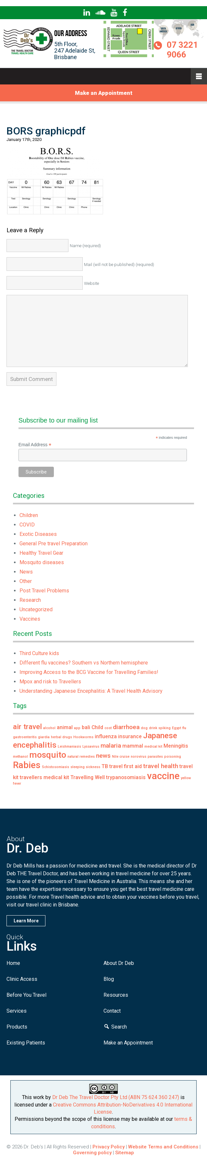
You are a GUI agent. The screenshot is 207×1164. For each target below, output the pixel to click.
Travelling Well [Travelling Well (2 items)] (87, 777)
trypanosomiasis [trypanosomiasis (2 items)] (126, 777)
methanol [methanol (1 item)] (20, 756)
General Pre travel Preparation (53, 543)
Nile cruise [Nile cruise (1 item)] (120, 756)
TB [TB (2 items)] (105, 766)
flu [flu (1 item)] (184, 728)
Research (30, 600)
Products (16, 1027)
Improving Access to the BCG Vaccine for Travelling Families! (88, 672)
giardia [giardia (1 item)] (44, 737)
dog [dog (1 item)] (144, 728)
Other (25, 581)
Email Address (35, 445)
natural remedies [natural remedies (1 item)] (81, 756)
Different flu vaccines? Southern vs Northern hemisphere (83, 663)
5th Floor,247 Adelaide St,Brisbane (74, 50)
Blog (109, 979)
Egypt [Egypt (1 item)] (176, 728)
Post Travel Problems (44, 591)
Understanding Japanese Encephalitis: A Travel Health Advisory (91, 691)
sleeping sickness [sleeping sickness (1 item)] (85, 767)
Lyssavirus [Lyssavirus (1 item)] (90, 746)
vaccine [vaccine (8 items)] (163, 775)
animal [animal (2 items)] (65, 727)
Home (13, 963)
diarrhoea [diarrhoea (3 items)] (126, 727)
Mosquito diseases (41, 562)
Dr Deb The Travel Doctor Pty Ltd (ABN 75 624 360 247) (115, 1097)
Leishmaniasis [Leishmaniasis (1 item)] (69, 746)
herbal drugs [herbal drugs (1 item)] (61, 737)
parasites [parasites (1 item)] (155, 756)
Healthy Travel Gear (41, 553)
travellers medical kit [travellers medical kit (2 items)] (44, 777)
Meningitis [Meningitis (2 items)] (176, 746)
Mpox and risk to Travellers (50, 681)
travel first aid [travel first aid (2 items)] (125, 766)
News (26, 572)
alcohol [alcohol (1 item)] (49, 728)
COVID (27, 525)
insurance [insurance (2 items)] (130, 736)
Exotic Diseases (38, 534)
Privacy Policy (108, 1147)
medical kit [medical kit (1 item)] (153, 746)
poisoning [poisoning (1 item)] (172, 756)
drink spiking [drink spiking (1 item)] (160, 728)
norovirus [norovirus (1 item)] (138, 756)
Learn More (26, 920)
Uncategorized (36, 609)
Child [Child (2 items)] (97, 727)
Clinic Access (21, 979)
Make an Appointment (103, 93)
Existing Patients (25, 1043)
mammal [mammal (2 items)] (132, 746)
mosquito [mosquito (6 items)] (47, 755)
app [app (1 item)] (77, 728)
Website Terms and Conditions (163, 1147)
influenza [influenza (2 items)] (106, 736)
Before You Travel (26, 995)
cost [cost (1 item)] (108, 728)
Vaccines (29, 619)
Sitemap (124, 1153)
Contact (112, 1011)
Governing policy (93, 1153)
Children (28, 515)
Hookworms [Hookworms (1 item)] (83, 737)
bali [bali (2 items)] (86, 727)
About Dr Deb (119, 963)
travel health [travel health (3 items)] (160, 766)
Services (16, 1011)
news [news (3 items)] (103, 755)
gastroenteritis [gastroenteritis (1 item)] (25, 737)
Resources (116, 995)
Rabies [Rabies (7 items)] (27, 765)
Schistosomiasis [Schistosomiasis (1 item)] (55, 767)
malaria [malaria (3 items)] (111, 745)
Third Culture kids (39, 653)
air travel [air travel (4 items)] (27, 726)
